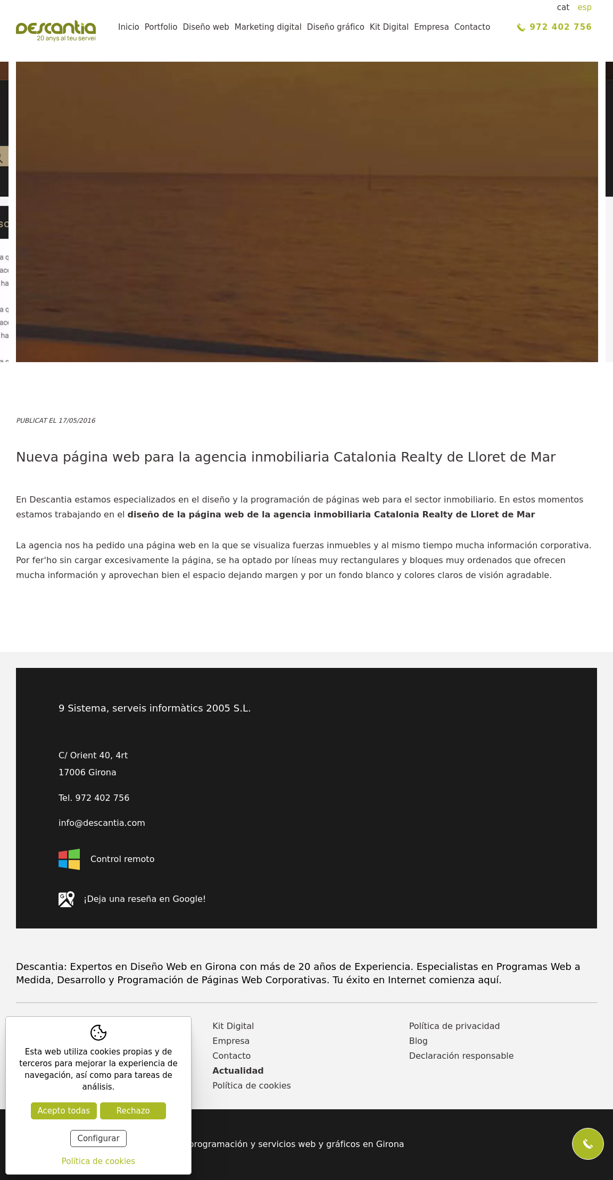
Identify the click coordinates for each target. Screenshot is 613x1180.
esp (584, 7)
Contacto (472, 27)
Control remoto (106, 859)
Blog (418, 1041)
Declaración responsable (461, 1056)
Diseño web (206, 27)
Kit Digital (389, 27)
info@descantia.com (102, 823)
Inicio (128, 27)
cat (563, 7)
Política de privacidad (454, 1026)
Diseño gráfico (336, 27)
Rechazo (133, 1111)
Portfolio (161, 27)
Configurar (98, 1138)
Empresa (431, 27)
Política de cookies (251, 1086)
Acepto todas (64, 1111)
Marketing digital (268, 27)
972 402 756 (554, 27)
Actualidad (237, 1071)
